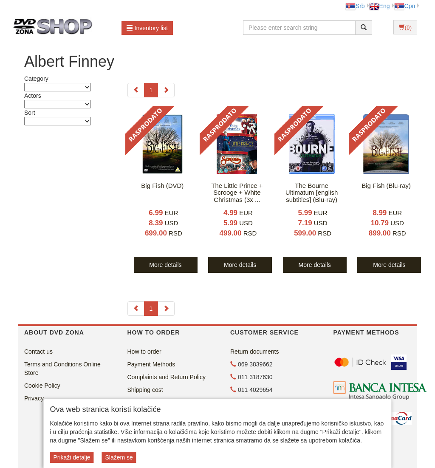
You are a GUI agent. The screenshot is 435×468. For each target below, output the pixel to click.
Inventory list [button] (147, 28)
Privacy (34, 398)
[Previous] (135, 90)
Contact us (38, 351)
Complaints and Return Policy (166, 377)
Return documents (254, 351)
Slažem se (119, 457)
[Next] (166, 90)
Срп (404, 6)
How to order (144, 351)
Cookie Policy (42, 385)
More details (165, 264)
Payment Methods (151, 364)
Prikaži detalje (71, 457)
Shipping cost (145, 389)
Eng (379, 6)
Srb (355, 6)
